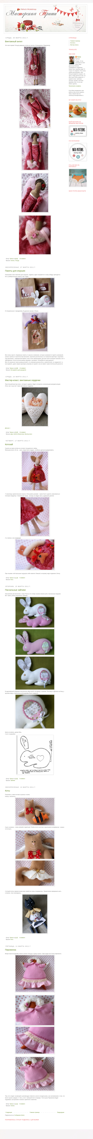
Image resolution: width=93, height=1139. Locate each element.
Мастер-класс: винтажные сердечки (22, 380)
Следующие (9, 1112)
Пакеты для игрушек (15, 271)
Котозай (9, 444)
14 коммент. (22, 432)
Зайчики (13, 780)
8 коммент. (22, 937)
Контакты (72, 43)
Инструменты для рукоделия (18, 370)
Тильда (17, 260)
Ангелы (13, 260)
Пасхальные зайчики (15, 590)
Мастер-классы (74, 45)
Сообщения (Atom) (19, 1115)
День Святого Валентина (17, 434)
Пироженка (10, 950)
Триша (12, 258)
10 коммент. (22, 258)
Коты (12, 579)
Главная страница (35, 1112)
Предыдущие (60, 1112)
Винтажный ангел (13, 41)
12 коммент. (22, 368)
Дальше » (7, 428)
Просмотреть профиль (75, 86)
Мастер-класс (28, 434)
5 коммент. (22, 577)
